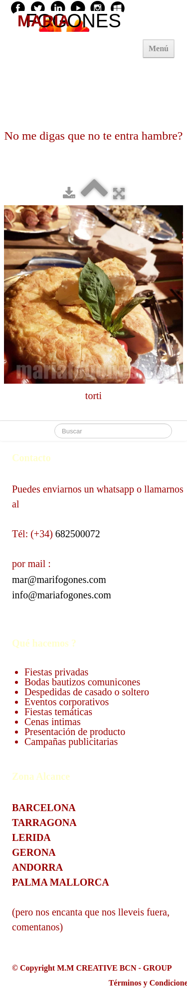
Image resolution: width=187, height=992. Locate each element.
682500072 (77, 533)
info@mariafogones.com (61, 594)
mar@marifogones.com (59, 579)
